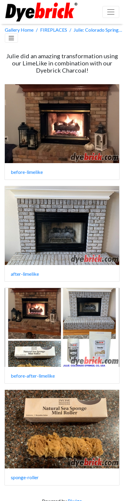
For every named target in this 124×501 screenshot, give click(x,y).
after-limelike (25, 274)
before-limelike (27, 172)
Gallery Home (19, 30)
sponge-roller (25, 477)
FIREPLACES (53, 30)
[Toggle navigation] (11, 38)
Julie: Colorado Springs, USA (99, 30)
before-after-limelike (33, 376)
